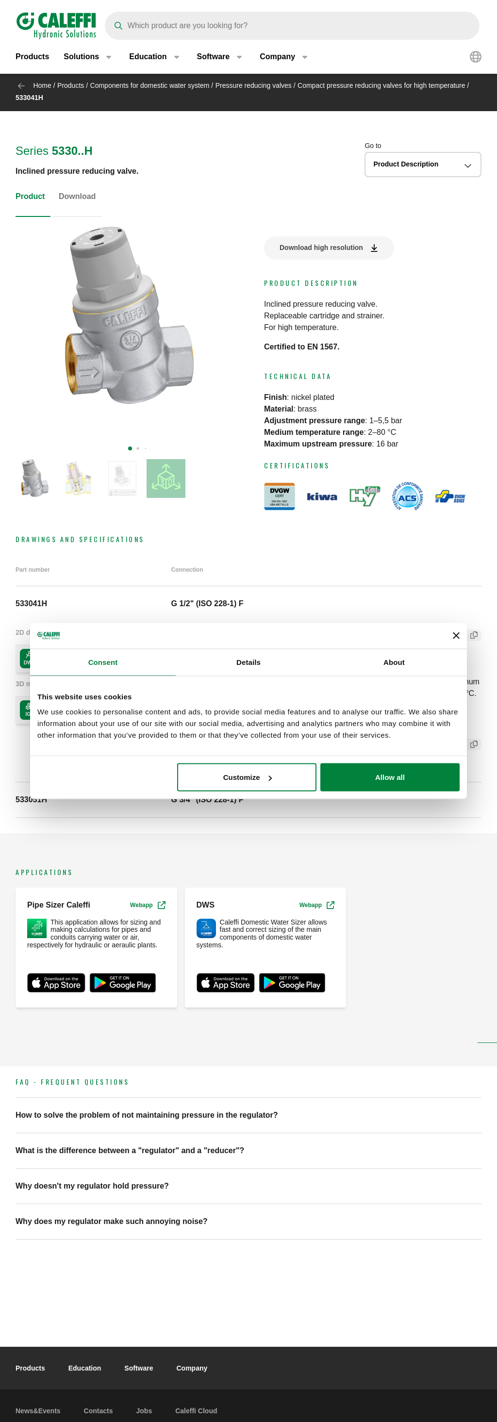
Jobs (144, 1411)
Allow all (390, 777)
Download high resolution (321, 247)
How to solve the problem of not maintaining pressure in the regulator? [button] (147, 1115)
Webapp (147, 905)
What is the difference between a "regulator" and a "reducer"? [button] (130, 1150)
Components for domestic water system (150, 85)
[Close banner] (456, 635)
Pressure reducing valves (253, 85)
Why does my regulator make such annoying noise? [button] (112, 1221)
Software (138, 1368)
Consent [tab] (103, 662)
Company (191, 1368)
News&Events (38, 1411)
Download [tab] (77, 196)
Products (32, 58)
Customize (247, 777)
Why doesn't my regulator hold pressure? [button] (92, 1186)
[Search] (292, 26)
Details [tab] (248, 662)
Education (84, 1368)
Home (42, 85)
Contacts (98, 1411)
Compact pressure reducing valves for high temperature (381, 85)
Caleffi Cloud (196, 1411)
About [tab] (394, 662)
